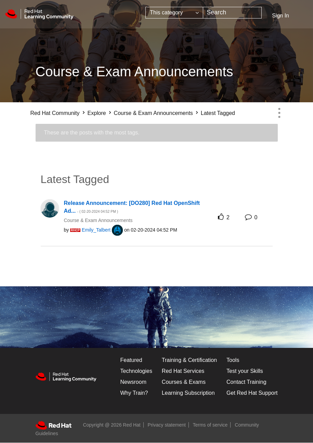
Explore (96, 113)
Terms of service (210, 425)
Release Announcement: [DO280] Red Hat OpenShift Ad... (132, 207)
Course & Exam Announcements (153, 113)
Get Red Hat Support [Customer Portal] (251, 393)
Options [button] (279, 112)
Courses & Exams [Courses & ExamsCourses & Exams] (184, 382)
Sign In (280, 15)
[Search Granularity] (174, 12)
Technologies (136, 371)
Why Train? (134, 393)
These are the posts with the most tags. (92, 132)
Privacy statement (167, 425)
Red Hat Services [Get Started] (183, 371)
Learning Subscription (188, 393)
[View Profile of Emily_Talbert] (96, 230)
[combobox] (232, 12)
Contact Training (246, 382)
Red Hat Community (55, 113)
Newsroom (133, 382)
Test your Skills (244, 371)
